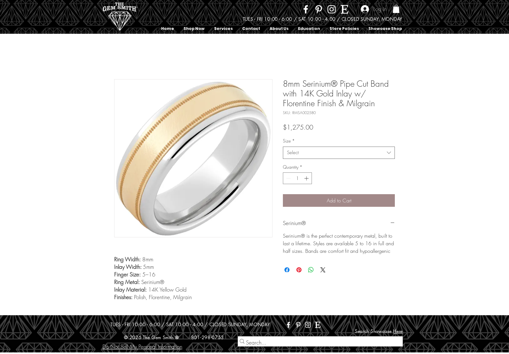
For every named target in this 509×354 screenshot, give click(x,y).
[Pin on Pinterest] (299, 270)
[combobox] (339, 153)
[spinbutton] (297, 178)
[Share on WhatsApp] (311, 270)
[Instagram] (331, 9)
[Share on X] (323, 270)
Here (398, 331)
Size (289, 141)
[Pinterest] (318, 9)
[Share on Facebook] (287, 270)
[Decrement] (288, 178)
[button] (396, 9)
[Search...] (317, 342)
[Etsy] (344, 9)
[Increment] (307, 178)
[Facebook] (305, 9)
